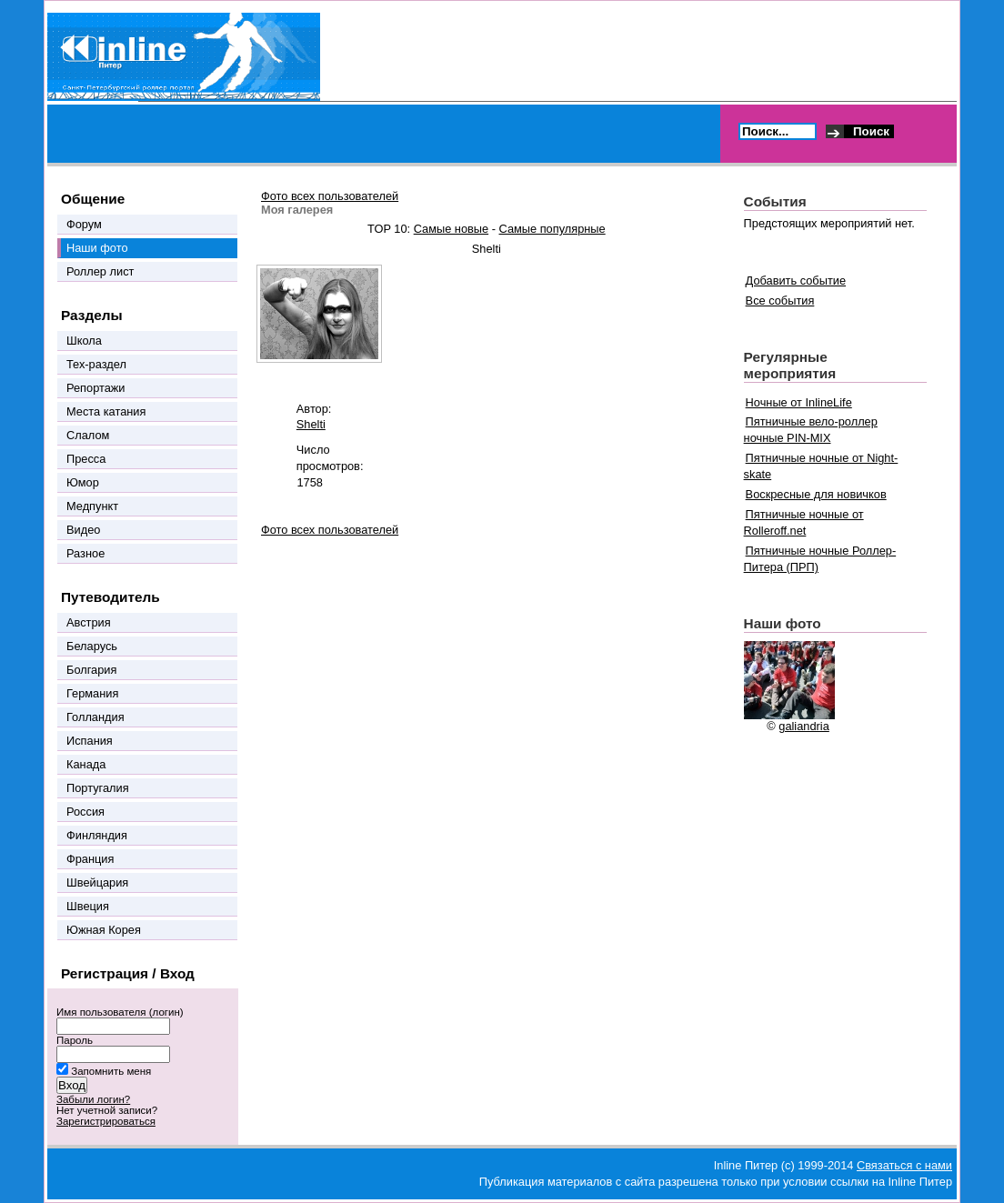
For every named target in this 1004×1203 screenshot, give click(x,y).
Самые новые (451, 229)
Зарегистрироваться (106, 1121)
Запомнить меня (111, 1071)
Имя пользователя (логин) (120, 1012)
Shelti (311, 424)
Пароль (74, 1040)
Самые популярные (552, 229)
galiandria (803, 726)
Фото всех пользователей (329, 196)
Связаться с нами (904, 1165)
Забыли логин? (93, 1099)
